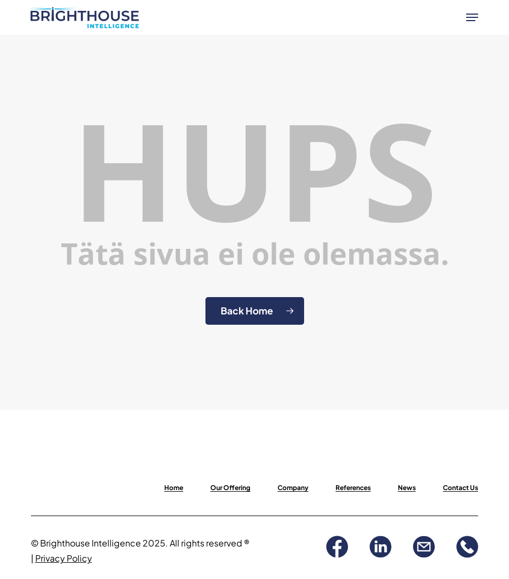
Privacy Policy (63, 558)
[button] (472, 17)
